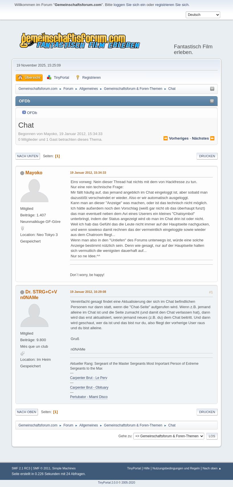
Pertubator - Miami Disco (89, 397)
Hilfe (147, 468)
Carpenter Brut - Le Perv (88, 378)
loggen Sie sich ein (130, 5)
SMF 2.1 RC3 (21, 468)
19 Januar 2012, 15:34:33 (88, 172)
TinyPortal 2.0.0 (108, 482)
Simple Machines (63, 468)
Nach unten (27, 156)
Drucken (207, 156)
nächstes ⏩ (203, 138)
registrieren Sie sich (172, 5)
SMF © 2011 (41, 468)
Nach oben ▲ (212, 468)
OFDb (32, 113)
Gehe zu (124, 436)
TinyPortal (134, 468)
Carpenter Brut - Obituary (89, 387)
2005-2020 (128, 482)
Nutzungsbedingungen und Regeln (176, 468)
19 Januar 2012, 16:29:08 (88, 291)
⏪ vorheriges (176, 138)
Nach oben (26, 412)
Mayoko (33, 172)
